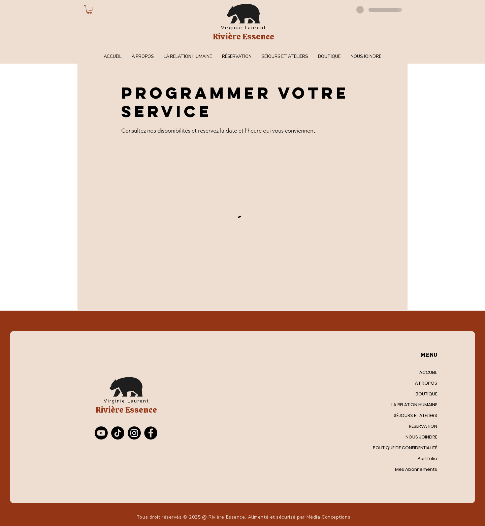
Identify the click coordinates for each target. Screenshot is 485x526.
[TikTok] (117, 433)
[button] (89, 9)
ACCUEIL (428, 372)
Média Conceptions (328, 517)
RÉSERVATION (423, 426)
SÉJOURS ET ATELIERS (415, 415)
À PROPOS (426, 383)
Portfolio (427, 458)
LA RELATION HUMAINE (414, 404)
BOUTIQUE (426, 394)
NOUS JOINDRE (421, 437)
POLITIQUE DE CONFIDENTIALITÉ (408, 448)
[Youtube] (101, 433)
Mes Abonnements (416, 469)
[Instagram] (134, 433)
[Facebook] (150, 433)
